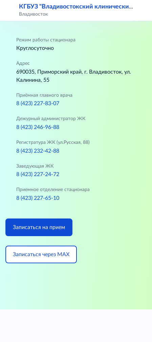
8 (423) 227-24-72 (37, 174)
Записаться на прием (39, 227)
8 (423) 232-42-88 (37, 151)
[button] (142, 10)
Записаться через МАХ (41, 254)
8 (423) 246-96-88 (37, 127)
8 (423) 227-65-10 (37, 198)
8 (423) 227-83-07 (37, 103)
